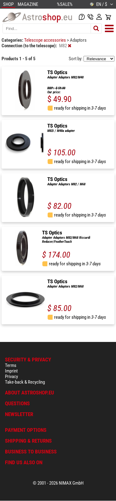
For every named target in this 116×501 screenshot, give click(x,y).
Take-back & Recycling (25, 382)
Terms (10, 365)
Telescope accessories (45, 40)
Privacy (11, 376)
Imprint (11, 371)
